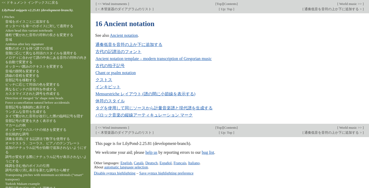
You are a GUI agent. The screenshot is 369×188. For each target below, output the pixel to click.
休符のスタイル (110, 101)
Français (180, 163)
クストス (103, 80)
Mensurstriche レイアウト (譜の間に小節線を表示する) (145, 94)
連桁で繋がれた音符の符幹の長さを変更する (39, 35)
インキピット (108, 87)
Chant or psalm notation (115, 72)
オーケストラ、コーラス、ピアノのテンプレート (42, 143)
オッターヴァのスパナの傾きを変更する (35, 130)
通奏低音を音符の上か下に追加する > (333, 9)
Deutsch (151, 163)
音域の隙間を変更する (22, 71)
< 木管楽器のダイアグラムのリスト (124, 9)
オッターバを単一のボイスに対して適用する (39, 26)
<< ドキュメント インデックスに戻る (30, 2)
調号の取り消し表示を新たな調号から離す (37, 170)
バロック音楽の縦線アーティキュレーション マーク (144, 115)
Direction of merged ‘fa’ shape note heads (34, 98)
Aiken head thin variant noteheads (29, 30)
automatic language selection (126, 167)
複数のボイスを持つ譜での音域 (29, 48)
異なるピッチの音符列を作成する (30, 89)
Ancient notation (124, 35)
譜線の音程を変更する (22, 76)
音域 (8, 40)
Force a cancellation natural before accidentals (37, 102)
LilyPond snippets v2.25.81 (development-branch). (37, 10)
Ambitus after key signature (24, 44)
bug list (208, 152)
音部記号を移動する (20, 80)
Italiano (194, 163)
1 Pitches (8, 17)
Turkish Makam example (22, 184)
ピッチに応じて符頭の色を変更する (32, 84)
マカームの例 (15, 125)
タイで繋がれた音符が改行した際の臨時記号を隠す (44, 116)
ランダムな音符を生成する (25, 112)
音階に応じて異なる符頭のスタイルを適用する (41, 53)
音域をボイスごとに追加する (27, 22)
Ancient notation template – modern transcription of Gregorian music (153, 58)
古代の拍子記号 (110, 65)
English (126, 163)
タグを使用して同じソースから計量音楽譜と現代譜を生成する (154, 108)
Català (139, 163)
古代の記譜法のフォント (118, 51)
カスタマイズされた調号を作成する (32, 94)
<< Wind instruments (112, 4)
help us (151, 152)
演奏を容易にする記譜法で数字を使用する (37, 139)
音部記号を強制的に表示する (27, 107)
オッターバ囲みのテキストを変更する (34, 66)
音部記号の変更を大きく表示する (30, 121)
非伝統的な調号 (17, 134)
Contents (230, 4)
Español (166, 163)
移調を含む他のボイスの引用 (27, 166)
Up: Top (226, 9)
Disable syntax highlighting (114, 173)
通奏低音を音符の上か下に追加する (128, 44)
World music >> (350, 4)
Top (219, 4)
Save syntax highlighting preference (166, 173)
